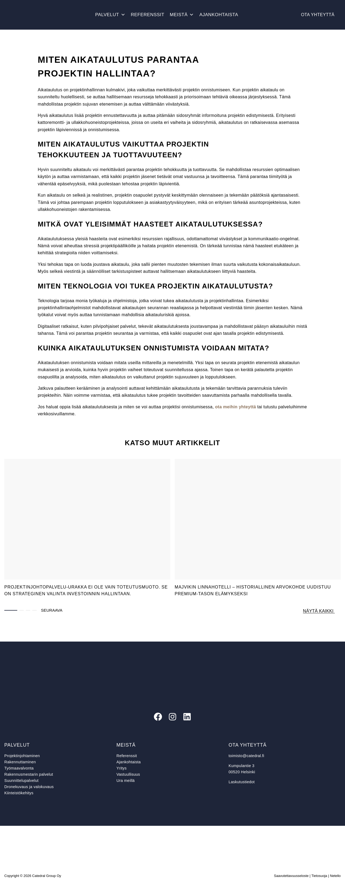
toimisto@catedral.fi (246, 756)
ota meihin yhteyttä (235, 407)
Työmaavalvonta (19, 768)
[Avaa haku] (246, 14)
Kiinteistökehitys (18, 793)
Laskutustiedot (242, 782)
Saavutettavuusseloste (291, 876)
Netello (335, 876)
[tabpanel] (87, 529)
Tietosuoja (319, 876)
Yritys (121, 768)
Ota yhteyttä (317, 14)
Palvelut (110, 15)
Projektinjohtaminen (22, 756)
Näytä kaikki (319, 611)
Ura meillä (125, 780)
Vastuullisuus (128, 774)
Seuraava (51, 610)
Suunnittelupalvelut (21, 780)
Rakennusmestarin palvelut (28, 774)
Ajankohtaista (218, 14)
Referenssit (147, 14)
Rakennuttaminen (20, 762)
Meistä (182, 15)
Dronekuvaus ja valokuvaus (29, 787)
